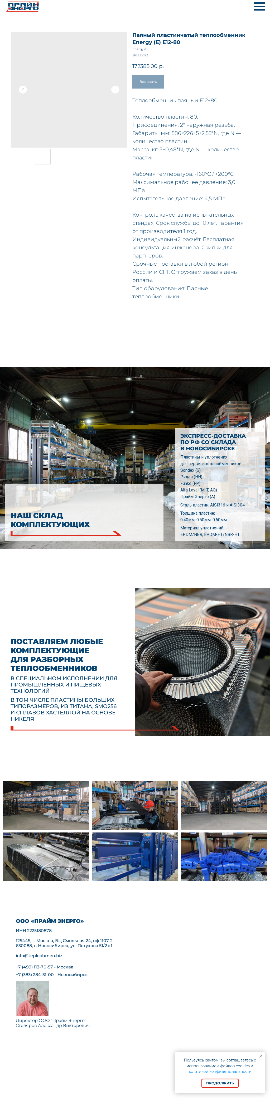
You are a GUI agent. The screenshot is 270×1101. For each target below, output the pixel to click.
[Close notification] (260, 1056)
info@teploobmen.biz (39, 955)
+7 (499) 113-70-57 (34, 967)
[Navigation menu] (259, 6)
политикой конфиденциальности (219, 1071)
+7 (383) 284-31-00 (35, 974)
